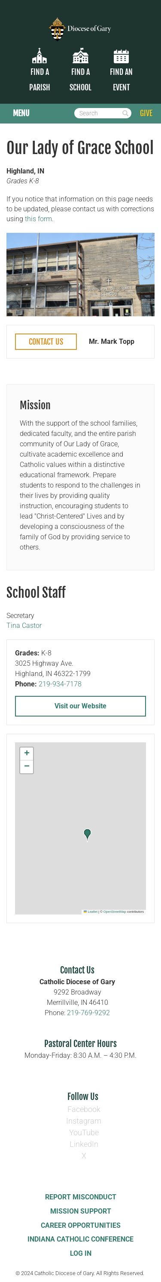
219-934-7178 (60, 684)
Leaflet (90, 912)
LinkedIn (84, 1144)
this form (38, 219)
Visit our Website (80, 706)
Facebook (83, 1109)
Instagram (83, 1120)
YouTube (84, 1132)
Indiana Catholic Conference (80, 1239)
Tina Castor (24, 625)
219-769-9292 (88, 1013)
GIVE (146, 113)
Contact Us (46, 341)
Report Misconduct (80, 1197)
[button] (87, 835)
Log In (80, 1253)
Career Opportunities (81, 1225)
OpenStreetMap (114, 912)
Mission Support (80, 1211)
